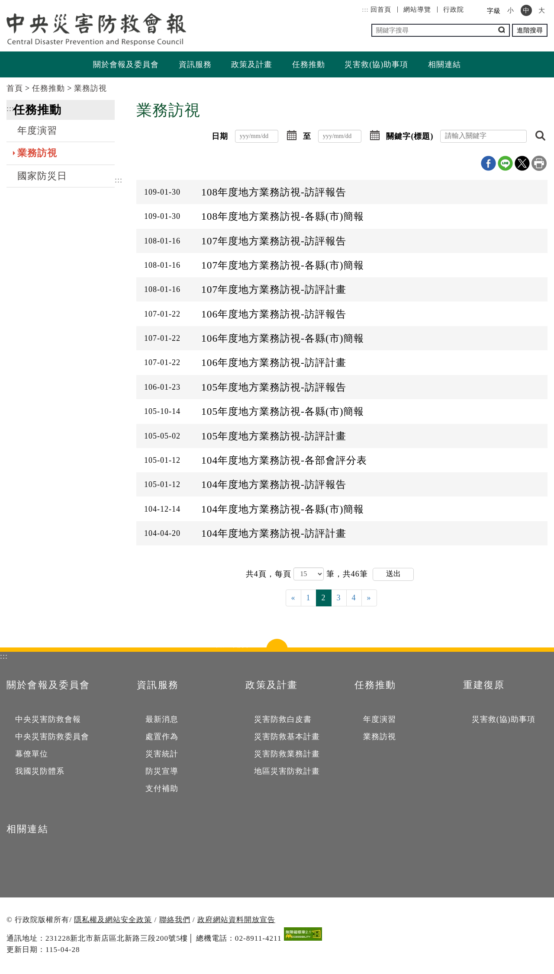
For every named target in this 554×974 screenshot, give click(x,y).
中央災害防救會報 (48, 719)
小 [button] (510, 10)
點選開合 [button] (277, 647)
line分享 (505, 163)
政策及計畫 (251, 64)
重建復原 (484, 684)
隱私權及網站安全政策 (113, 920)
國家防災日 (42, 176)
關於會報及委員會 (126, 64)
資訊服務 (195, 64)
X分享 (522, 163)
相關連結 (444, 64)
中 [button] (526, 10)
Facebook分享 (488, 163)
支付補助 (161, 788)
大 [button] (541, 10)
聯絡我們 (174, 920)
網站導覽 (417, 9)
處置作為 (161, 736)
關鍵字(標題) (409, 136)
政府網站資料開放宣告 (236, 920)
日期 (220, 136)
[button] (291, 136)
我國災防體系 (39, 771)
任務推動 (308, 64)
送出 (393, 574)
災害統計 (161, 754)
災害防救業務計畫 (287, 754)
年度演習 (37, 130)
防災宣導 (161, 771)
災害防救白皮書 (283, 719)
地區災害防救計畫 (287, 771)
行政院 (453, 9)
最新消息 (161, 719)
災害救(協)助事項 (376, 64)
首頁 (14, 88)
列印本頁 (539, 163)
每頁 (284, 573)
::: (365, 9)
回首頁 (380, 9)
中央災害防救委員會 (52, 736)
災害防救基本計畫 (287, 736)
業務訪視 (90, 88)
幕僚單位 (31, 754)
